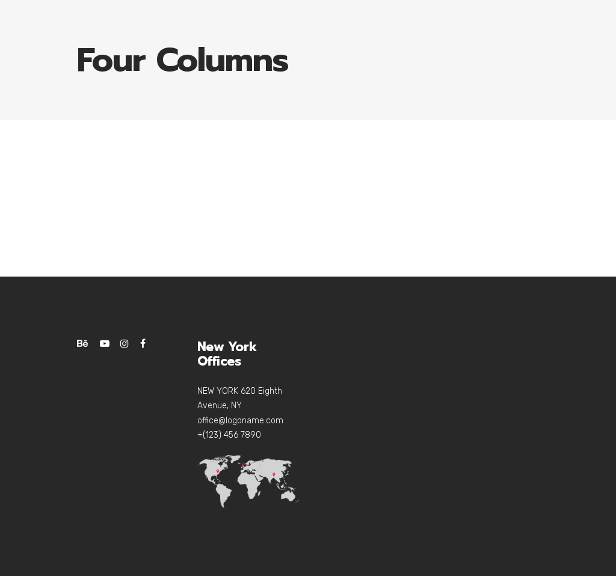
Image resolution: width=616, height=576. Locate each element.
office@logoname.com (240, 420)
